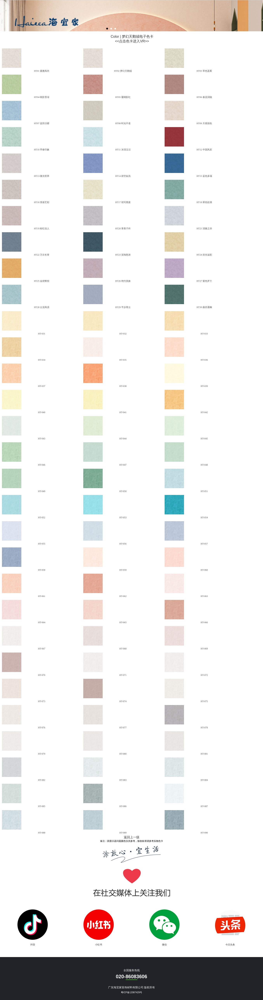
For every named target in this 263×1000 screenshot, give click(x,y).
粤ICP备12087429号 (131, 992)
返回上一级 (131, 837)
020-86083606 (131, 976)
